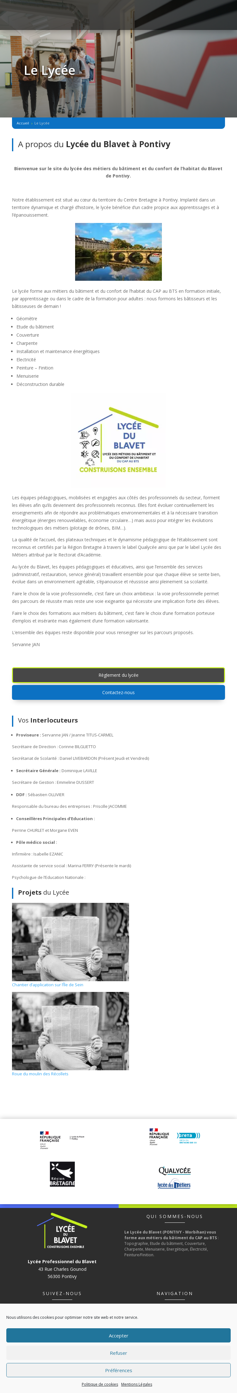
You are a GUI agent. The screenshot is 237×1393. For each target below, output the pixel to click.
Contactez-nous (118, 692)
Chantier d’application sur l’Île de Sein (47, 985)
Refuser (118, 1353)
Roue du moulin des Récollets (40, 1074)
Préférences (118, 1370)
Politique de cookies (100, 1384)
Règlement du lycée (118, 675)
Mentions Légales (136, 1384)
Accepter (118, 1335)
